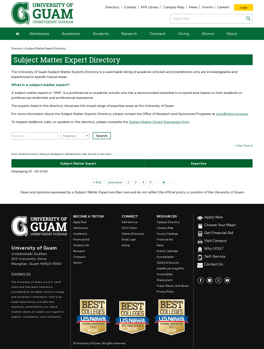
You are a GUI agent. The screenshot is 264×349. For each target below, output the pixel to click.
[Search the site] (248, 18)
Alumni (208, 33)
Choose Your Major (220, 225)
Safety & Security (133, 233)
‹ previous (114, 182)
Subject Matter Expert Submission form (159, 122)
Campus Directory (168, 222)
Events (207, 7)
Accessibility (165, 274)
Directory (112, 7)
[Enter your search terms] (211, 19)
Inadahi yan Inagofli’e (170, 268)
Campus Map (174, 7)
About (231, 33)
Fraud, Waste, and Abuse (173, 285)
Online (129, 227)
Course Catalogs (167, 233)
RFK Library (150, 7)
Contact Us (21, 273)
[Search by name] (34, 136)
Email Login (129, 239)
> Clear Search (243, 145)
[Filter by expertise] (74, 135)
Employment (164, 280)
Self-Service (214, 256)
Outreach (158, 33)
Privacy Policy (165, 291)
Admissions (39, 33)
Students (101, 33)
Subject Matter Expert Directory (46, 48)
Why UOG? (214, 248)
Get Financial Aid (218, 233)
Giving (183, 33)
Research (129, 33)
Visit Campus (215, 241)
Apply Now (213, 217)
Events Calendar (167, 251)
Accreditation (165, 256)
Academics (71, 33)
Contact (130, 7)
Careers (223, 7)
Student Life (81, 245)
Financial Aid (81, 239)
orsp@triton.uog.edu (232, 114)
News (193, 7)
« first (97, 182)
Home (17, 33)
